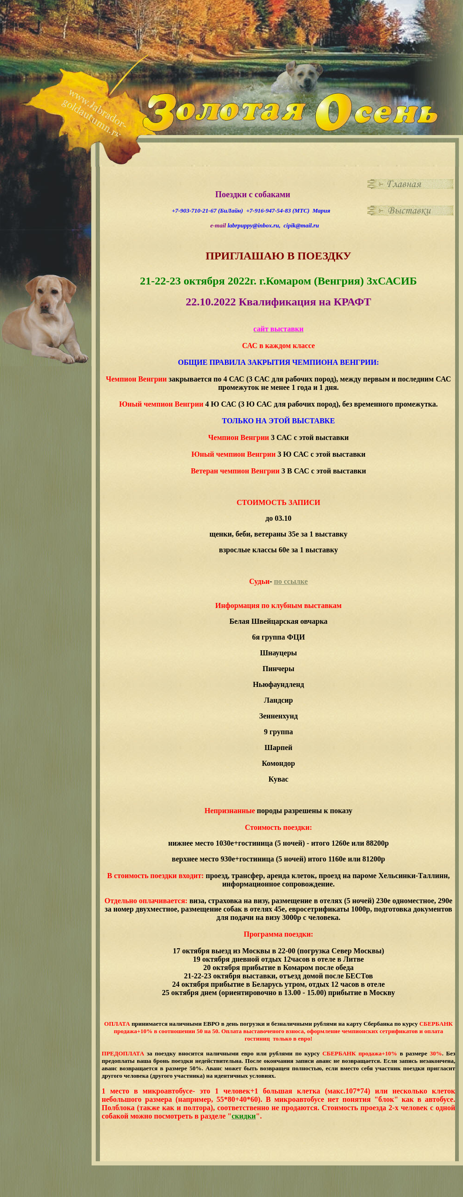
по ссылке (291, 581)
